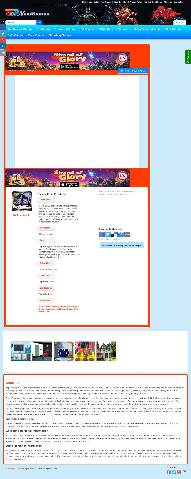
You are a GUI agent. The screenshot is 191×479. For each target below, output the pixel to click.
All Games (43, 29)
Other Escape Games (113, 29)
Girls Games (173, 29)
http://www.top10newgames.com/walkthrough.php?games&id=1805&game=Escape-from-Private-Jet (59, 309)
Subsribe (117, 2)
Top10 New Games (20, 29)
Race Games (36, 35)
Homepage (87, 2)
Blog (125, 2)
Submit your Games (102, 2)
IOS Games (87, 29)
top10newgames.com (47, 469)
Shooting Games (60, 35)
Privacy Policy (136, 2)
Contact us (178, 2)
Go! (40, 22)
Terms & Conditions (153, 2)
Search (182, 22)
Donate (188, 57)
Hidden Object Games (145, 29)
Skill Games (16, 35)
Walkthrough (21, 215)
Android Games (65, 29)
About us (168, 2)
